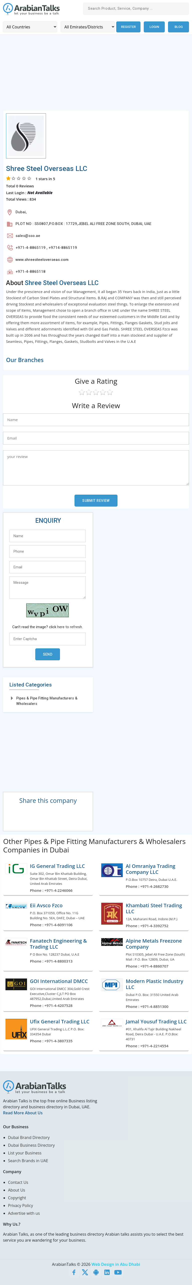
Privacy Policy (20, 1205)
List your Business (25, 1152)
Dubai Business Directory (31, 1145)
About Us (16, 1190)
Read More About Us (22, 1112)
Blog (178, 27)
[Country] (30, 26)
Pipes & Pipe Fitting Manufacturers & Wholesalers (47, 700)
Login (154, 27)
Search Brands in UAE (28, 1160)
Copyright (17, 1197)
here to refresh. (70, 626)
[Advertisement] (96, 75)
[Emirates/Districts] (87, 26)
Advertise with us (24, 1213)
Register (128, 27)
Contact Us (18, 1182)
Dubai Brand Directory (29, 1137)
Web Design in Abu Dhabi (116, 1264)
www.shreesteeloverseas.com (42, 259)
